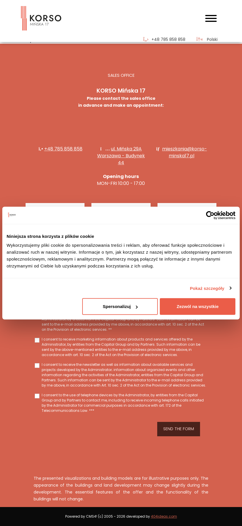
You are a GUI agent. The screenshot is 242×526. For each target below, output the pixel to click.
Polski (207, 39)
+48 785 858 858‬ (63, 149)
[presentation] (92, 429)
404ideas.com (164, 516)
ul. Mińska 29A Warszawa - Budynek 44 (121, 156)
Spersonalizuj (120, 306)
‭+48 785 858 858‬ (168, 39)
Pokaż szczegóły (207, 288)
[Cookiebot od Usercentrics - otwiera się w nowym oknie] (210, 215)
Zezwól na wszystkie (198, 306)
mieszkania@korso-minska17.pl (184, 152)
